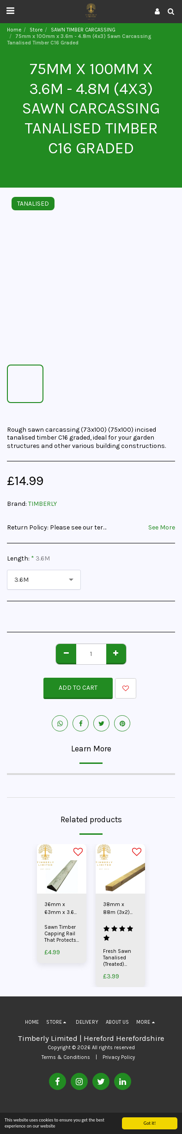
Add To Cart (78, 688)
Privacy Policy (119, 1057)
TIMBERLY (42, 504)
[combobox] (44, 580)
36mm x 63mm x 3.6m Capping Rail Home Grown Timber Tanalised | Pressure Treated (61, 909)
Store (36, 30)
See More (161, 527)
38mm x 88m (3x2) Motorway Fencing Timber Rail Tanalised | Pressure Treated (116, 909)
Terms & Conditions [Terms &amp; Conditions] (66, 1057)
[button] (10, 10)
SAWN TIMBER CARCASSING (83, 30)
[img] (61, 869)
